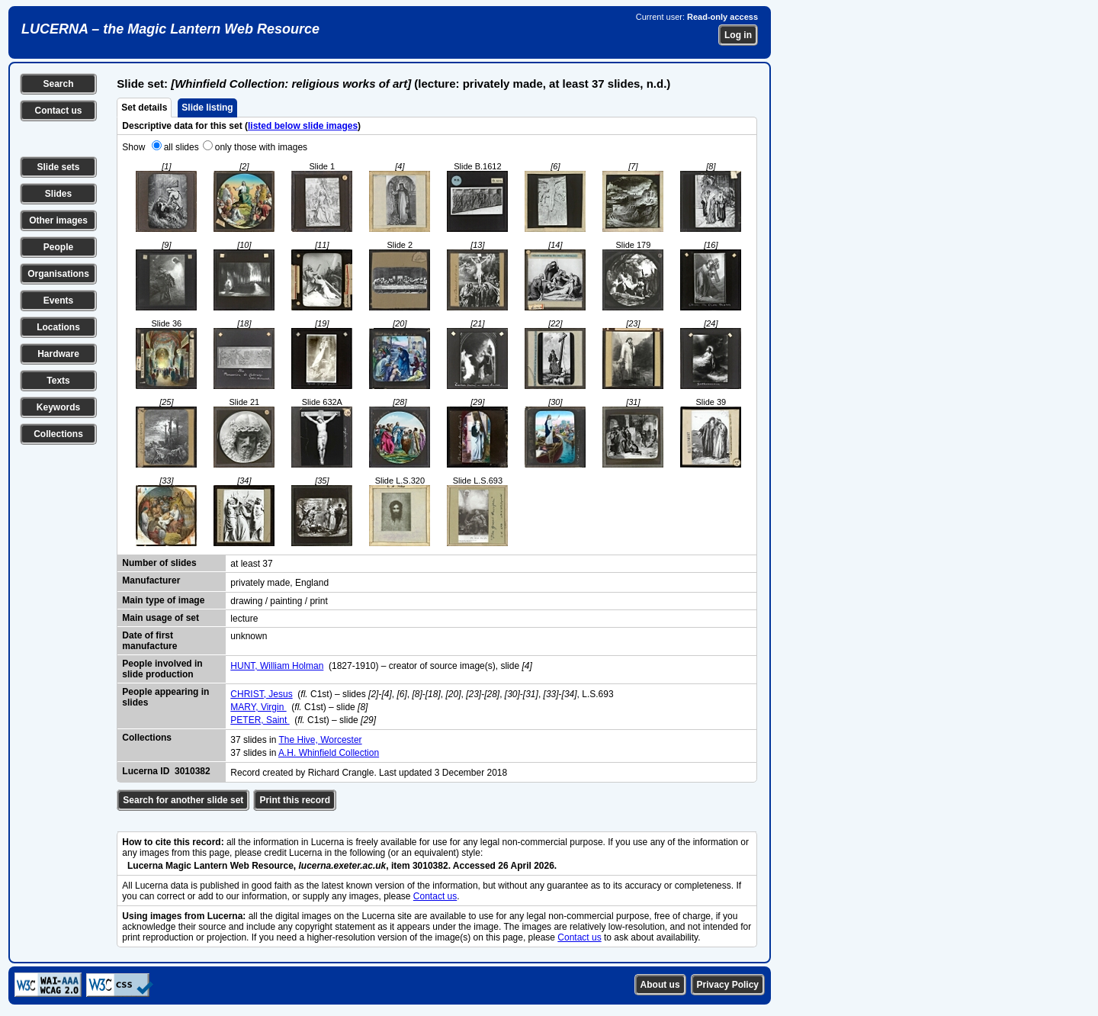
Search (58, 84)
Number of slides (159, 563)
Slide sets (58, 167)
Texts (58, 380)
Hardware (58, 354)
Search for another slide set (183, 800)
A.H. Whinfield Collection (328, 753)
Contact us (58, 110)
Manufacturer (151, 580)
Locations (58, 327)
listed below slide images (303, 126)
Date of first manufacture (149, 640)
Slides (58, 193)
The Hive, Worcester (319, 740)
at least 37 (251, 563)
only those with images (261, 147)
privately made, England (279, 582)
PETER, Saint (259, 720)
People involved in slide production (162, 669)
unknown (248, 636)
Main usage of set (160, 617)
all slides (181, 147)
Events (58, 300)
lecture (244, 618)
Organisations (58, 273)
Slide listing (207, 107)
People (58, 247)
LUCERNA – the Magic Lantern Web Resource (170, 29)
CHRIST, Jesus (261, 694)
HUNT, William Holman (276, 666)
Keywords (58, 407)
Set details (144, 107)
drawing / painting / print (278, 601)
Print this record (294, 800)
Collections (58, 434)
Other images (58, 220)
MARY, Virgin (258, 707)
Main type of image (163, 600)
